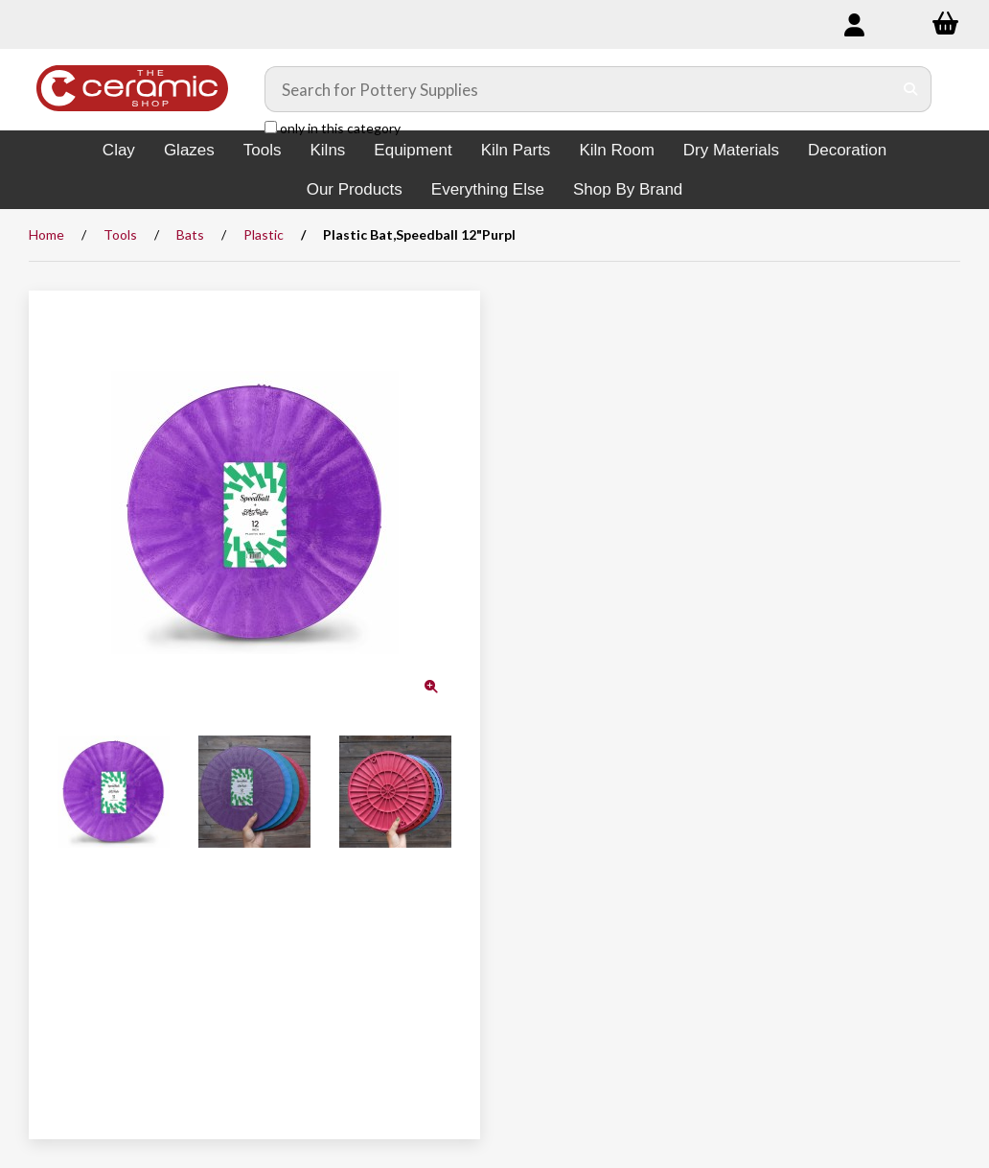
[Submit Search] (911, 89)
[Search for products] (578, 89)
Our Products (354, 189)
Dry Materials (731, 150)
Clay (119, 150)
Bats (190, 234)
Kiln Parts (516, 150)
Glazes (189, 150)
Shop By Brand (627, 189)
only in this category (332, 128)
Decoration (847, 150)
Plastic (263, 234)
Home (46, 234)
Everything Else (487, 189)
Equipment (412, 150)
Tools (262, 150)
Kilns (327, 150)
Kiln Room (616, 150)
